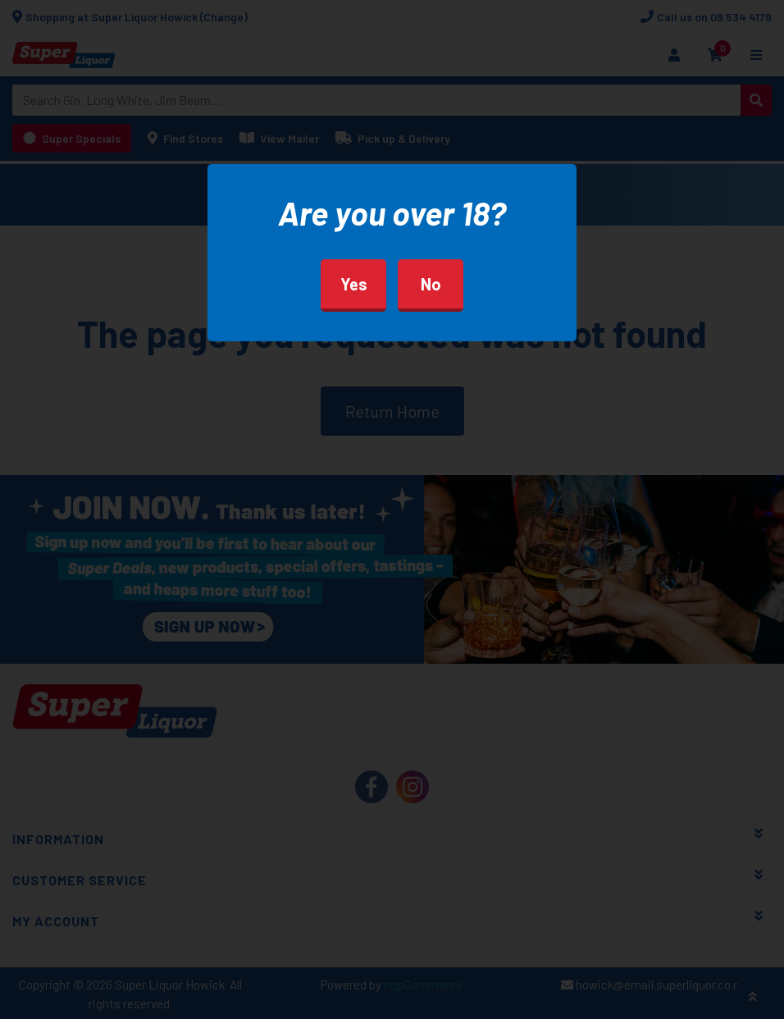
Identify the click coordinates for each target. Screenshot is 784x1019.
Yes (353, 284)
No (431, 284)
